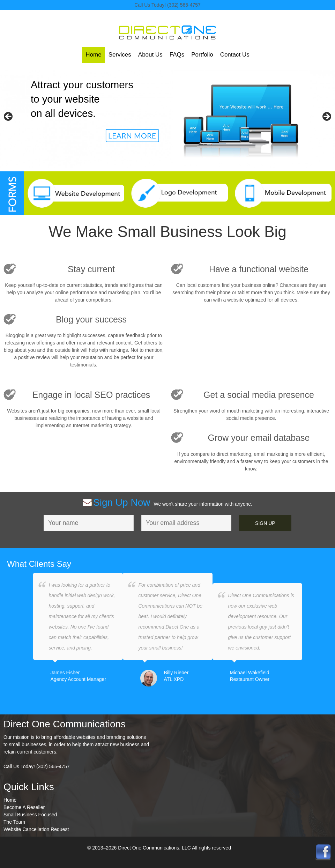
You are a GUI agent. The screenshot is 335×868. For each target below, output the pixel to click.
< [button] (8, 117)
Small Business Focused (30, 814)
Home (9, 800)
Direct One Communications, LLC (167, 35)
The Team (14, 822)
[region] (167, 119)
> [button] (326, 117)
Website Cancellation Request (36, 829)
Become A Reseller (24, 807)
